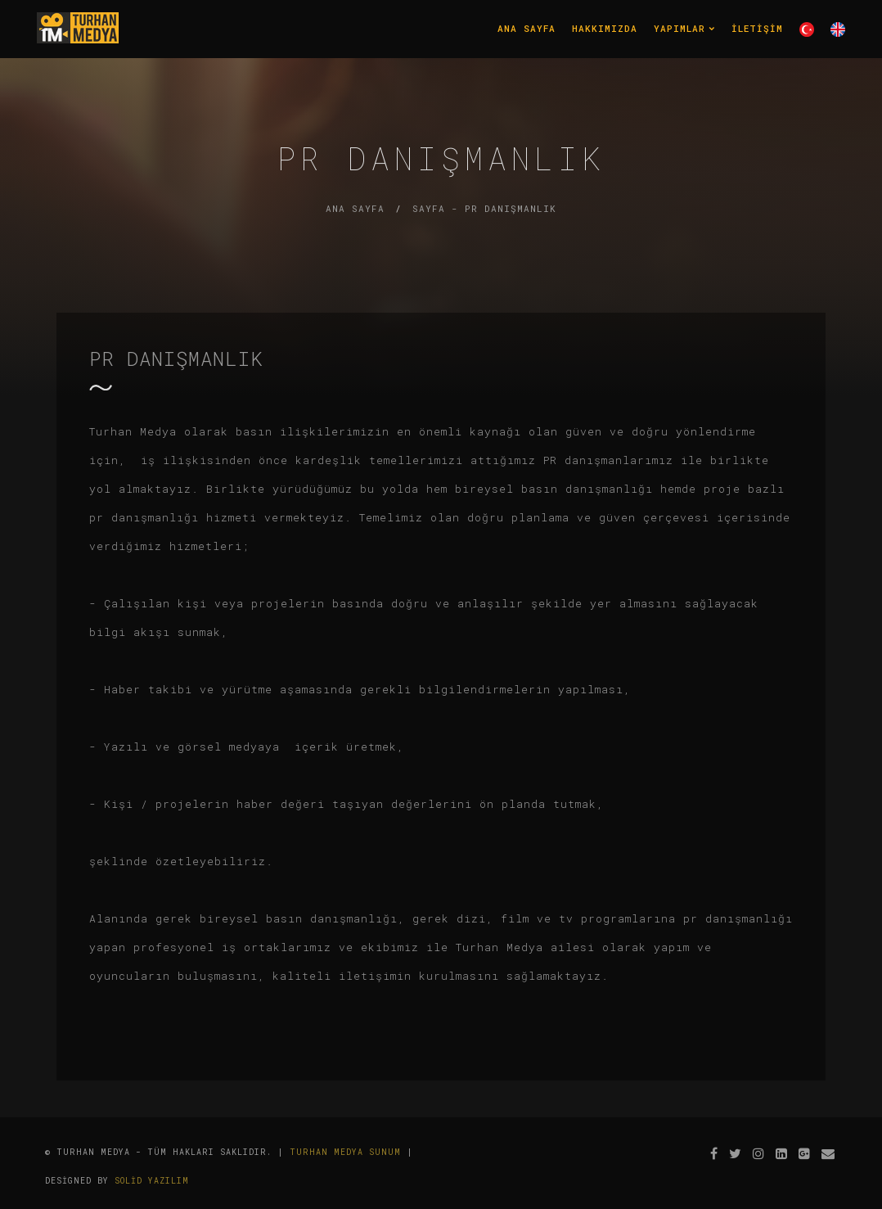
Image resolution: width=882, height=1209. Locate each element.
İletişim (757, 28)
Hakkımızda (604, 28)
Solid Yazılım (152, 1180)
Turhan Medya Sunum (345, 1152)
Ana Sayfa (526, 28)
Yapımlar (684, 28)
